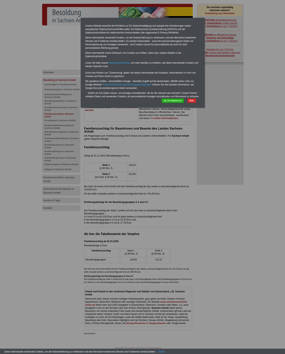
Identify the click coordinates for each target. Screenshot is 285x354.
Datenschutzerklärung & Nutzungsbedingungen (127, 84)
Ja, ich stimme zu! (173, 100)
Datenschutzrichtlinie (119, 63)
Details (161, 351)
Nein (191, 100)
